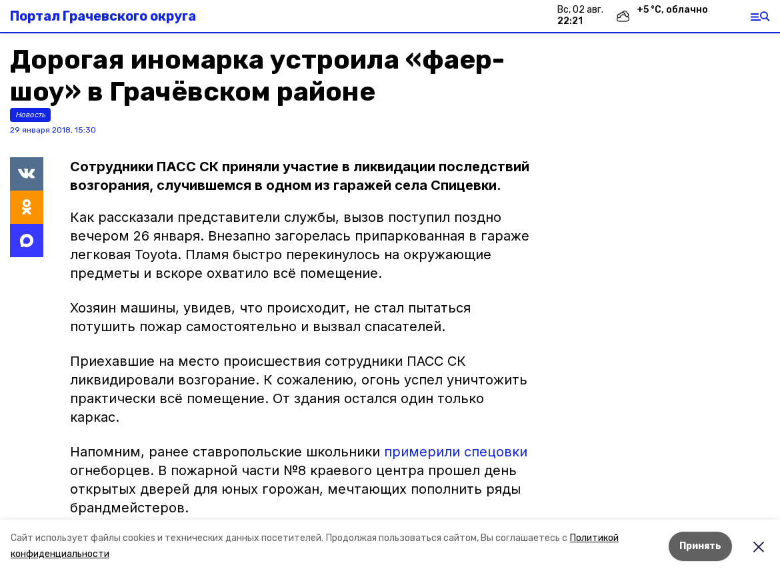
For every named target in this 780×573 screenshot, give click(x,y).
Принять (700, 546)
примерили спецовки (455, 452)
